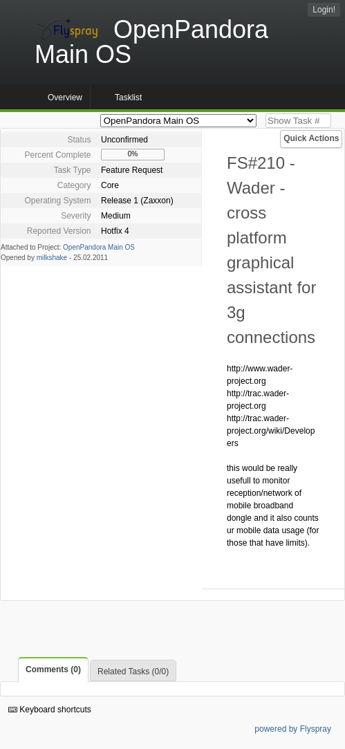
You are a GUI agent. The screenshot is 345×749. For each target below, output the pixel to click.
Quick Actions (311, 138)
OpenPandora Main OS (99, 247)
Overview (65, 97)
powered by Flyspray (292, 729)
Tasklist (128, 97)
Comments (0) (53, 669)
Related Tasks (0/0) (133, 671)
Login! (324, 10)
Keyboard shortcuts (49, 709)
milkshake (52, 257)
